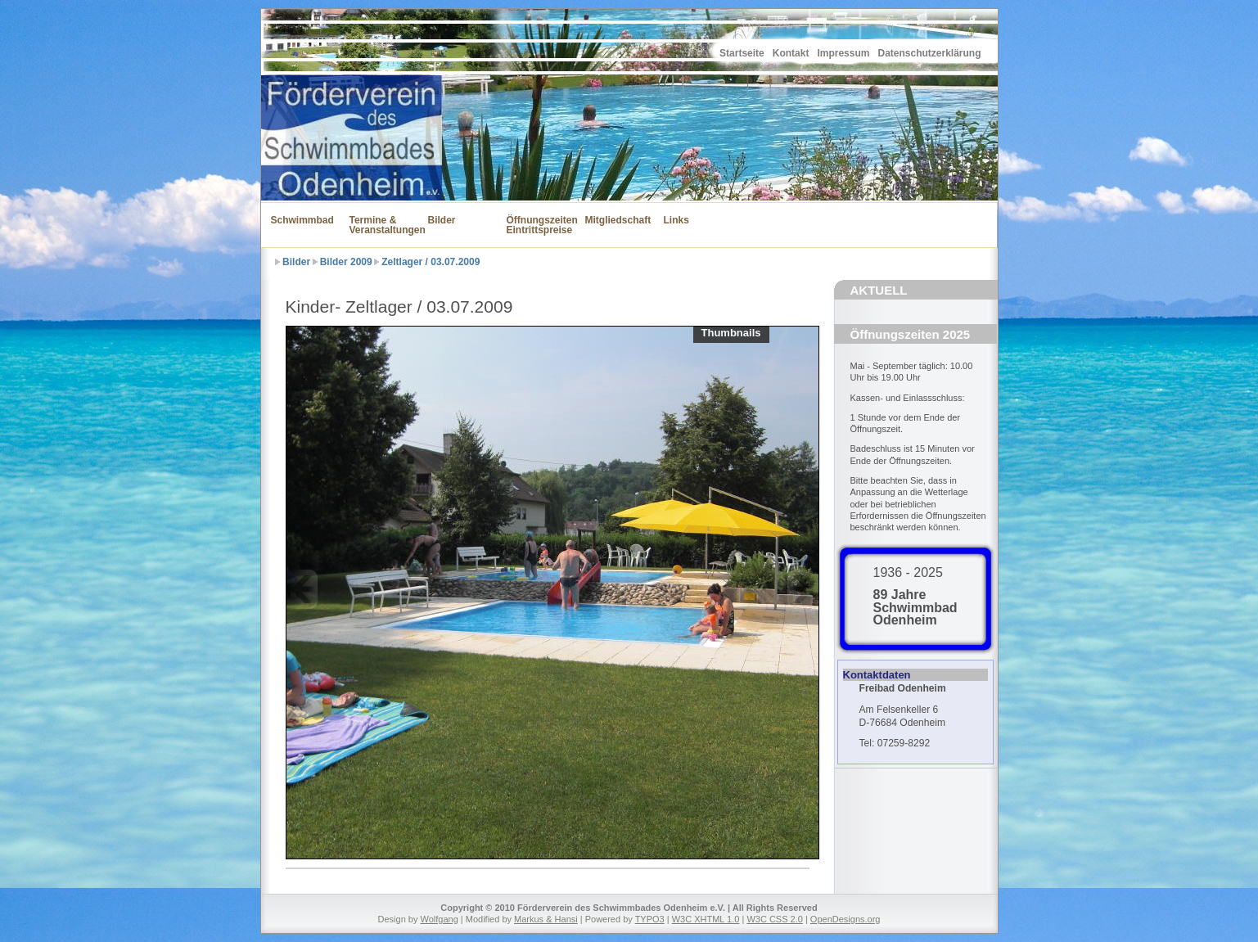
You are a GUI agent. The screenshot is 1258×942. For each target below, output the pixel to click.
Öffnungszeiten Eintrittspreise (536, 225)
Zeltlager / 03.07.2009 (430, 262)
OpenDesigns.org (845, 919)
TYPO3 (650, 919)
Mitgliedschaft (614, 220)
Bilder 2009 (346, 262)
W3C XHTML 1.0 (706, 919)
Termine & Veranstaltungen (378, 225)
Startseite (741, 53)
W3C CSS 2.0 (774, 919)
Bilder (442, 220)
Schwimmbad (300, 220)
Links (676, 220)
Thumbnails (731, 333)
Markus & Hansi (546, 919)
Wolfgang (439, 919)
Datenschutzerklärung (929, 53)
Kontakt (791, 53)
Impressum (843, 53)
